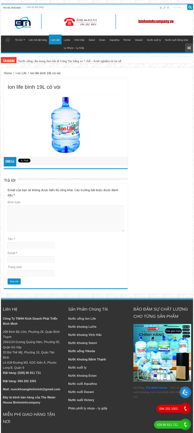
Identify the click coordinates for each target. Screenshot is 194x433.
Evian (102, 40)
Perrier (127, 40)
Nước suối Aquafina (82, 383)
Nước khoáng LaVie (82, 326)
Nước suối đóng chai (176, 40)
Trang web (15, 267)
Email (12, 253)
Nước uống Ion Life (82, 318)
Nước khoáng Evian (82, 375)
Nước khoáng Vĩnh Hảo (85, 334)
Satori (92, 40)
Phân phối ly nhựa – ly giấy (87, 408)
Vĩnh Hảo (79, 40)
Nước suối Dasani (81, 392)
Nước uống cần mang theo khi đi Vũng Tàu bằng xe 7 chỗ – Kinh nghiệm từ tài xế (69, 61)
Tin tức (19, 40)
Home (8, 73)
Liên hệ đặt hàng (35, 7)
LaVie (67, 40)
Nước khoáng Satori (82, 343)
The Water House (156, 387)
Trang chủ (8, 39)
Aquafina (114, 40)
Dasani (139, 40)
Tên (11, 239)
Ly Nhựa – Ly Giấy (74, 47)
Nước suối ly (154, 40)
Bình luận (14, 202)
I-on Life (55, 40)
